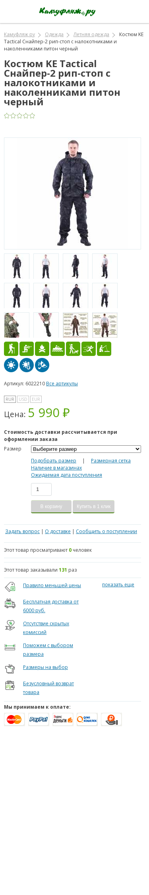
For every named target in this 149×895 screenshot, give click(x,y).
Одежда (54, 34)
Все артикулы (62, 383)
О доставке (58, 531)
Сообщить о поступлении (106, 531)
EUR (36, 399)
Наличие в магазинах (56, 467)
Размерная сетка (111, 460)
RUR (10, 399)
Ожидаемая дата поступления (66, 475)
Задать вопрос (22, 531)
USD (23, 399)
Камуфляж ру (19, 34)
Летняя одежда (91, 34)
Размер (12, 448)
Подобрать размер (53, 460)
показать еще (118, 584)
